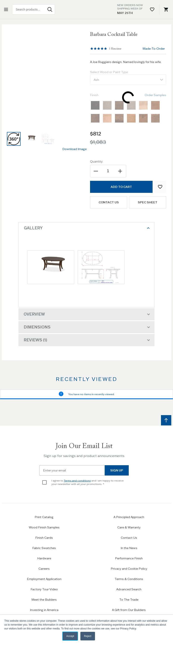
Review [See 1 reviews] (115, 48)
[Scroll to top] (166, 420)
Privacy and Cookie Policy (129, 569)
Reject (87, 636)
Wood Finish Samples (44, 527)
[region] (98, 48)
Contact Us (129, 538)
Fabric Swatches (44, 548)
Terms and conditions (77, 480)
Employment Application (44, 579)
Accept (70, 636)
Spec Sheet (147, 202)
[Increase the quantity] (120, 171)
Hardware (44, 558)
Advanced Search (128, 589)
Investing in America (44, 610)
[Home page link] (86, 9)
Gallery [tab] (87, 228)
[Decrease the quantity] (96, 171)
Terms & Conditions (129, 579)
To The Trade (128, 600)
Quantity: (96, 161)
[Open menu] (7, 9)
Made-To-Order (153, 49)
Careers (44, 569)
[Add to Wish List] (160, 187)
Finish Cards (44, 538)
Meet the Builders (44, 600)
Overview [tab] (87, 314)
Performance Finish (129, 558)
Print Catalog (44, 517)
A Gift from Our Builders (129, 610)
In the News (129, 548)
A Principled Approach (128, 517)
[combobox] (33, 9)
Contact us (108, 202)
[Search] (50, 9)
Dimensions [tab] (87, 327)
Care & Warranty (129, 527)
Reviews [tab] (87, 340)
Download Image (74, 149)
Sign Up (116, 470)
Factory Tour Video (44, 589)
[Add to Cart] (121, 187)
